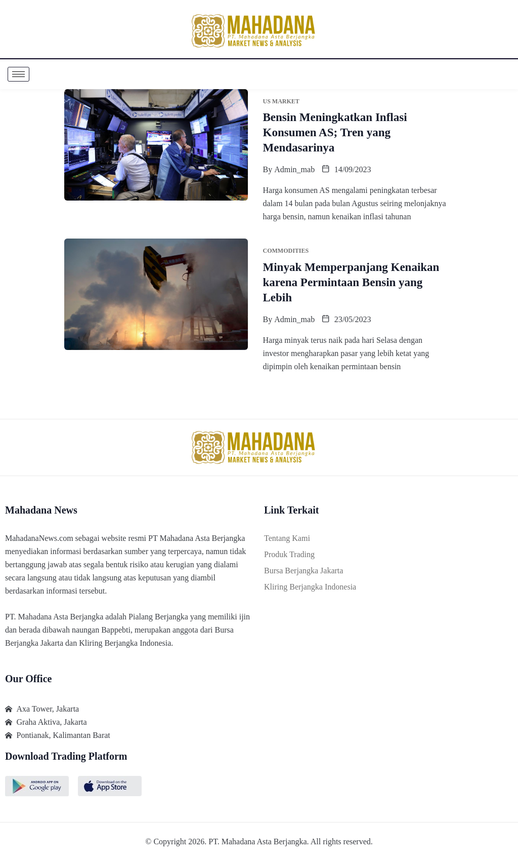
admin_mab (294, 169)
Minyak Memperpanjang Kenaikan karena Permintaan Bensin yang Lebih (351, 282)
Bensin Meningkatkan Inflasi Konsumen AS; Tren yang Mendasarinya (335, 132)
